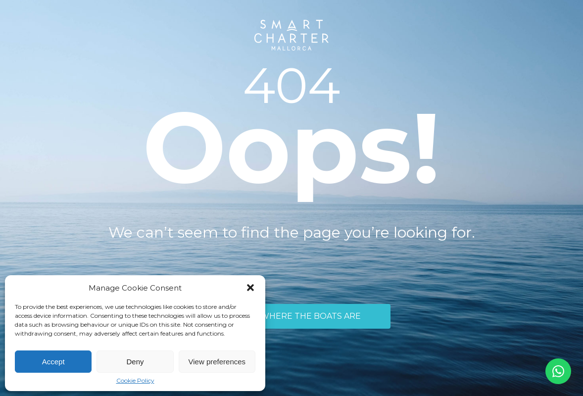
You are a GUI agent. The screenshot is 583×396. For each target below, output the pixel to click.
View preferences (217, 361)
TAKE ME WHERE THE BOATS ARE (291, 316)
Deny (135, 361)
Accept (53, 361)
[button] (250, 288)
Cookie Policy (135, 381)
